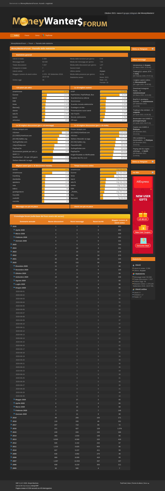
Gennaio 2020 (21, 414)
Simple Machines (33, 483)
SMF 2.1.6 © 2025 (21, 483)
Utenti (138, 265)
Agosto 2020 (20, 281)
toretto (15, 117)
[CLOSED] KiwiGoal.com (22, 136)
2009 (14, 454)
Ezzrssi (15, 95)
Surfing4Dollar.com (20, 142)
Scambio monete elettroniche (82, 104)
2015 (14, 432)
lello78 (15, 114)
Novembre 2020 (21, 270)
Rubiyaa (136, 129)
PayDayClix (17, 148)
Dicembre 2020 (21, 266)
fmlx (72, 195)
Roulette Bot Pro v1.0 (79, 158)
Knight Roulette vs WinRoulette (82, 155)
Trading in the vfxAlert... (142, 110)
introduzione (137, 65)
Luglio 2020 (20, 284)
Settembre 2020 (21, 277)
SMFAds (18, 485)
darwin (15, 111)
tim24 (145, 151)
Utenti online (141, 289)
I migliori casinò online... (142, 80)
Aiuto (129, 483)
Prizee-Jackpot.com (20, 129)
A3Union (16, 132)
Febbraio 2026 (21, 237)
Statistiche (137, 259)
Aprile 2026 (20, 230)
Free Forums (26, 485)
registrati (49, 3)
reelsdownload (139, 93)
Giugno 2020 (20, 288)
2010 (14, 450)
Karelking (16, 176)
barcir (15, 98)
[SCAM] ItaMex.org (20, 139)
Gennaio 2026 (21, 241)
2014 (14, 436)
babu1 (15, 189)
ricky (137, 74)
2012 (14, 443)
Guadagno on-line (77, 107)
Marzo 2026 (20, 234)
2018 (14, 421)
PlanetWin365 (76, 145)
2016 (14, 428)
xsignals (136, 112)
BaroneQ (16, 107)
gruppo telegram (130, 13)
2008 (14, 457)
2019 (14, 418)
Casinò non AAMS (140, 127)
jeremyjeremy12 (139, 121)
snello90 (16, 198)
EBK (14, 101)
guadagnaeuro (18, 192)
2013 (14, 439)
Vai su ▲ (146, 483)
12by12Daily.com (19, 145)
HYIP (73, 91)
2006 (14, 465)
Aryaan (147, 65)
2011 (14, 447)
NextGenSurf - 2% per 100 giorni (25, 157)
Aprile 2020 (20, 403)
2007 (14, 461)
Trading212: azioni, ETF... (142, 71)
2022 (14, 255)
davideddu (17, 179)
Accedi (41, 3)
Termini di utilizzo (137, 483)
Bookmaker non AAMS (141, 119)
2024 (14, 248)
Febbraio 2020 (21, 410)
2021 (14, 259)
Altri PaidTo (75, 114)
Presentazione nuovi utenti (81, 111)
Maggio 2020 (20, 400)
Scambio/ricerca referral (80, 98)
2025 (14, 244)
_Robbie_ (74, 192)
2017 (14, 425)
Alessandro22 (140, 82)
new (14, 185)
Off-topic (74, 120)
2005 (14, 468)
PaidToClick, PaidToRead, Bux (82, 95)
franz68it (16, 195)
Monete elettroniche (78, 117)
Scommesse (75, 101)
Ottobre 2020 (20, 273)
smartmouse (148, 101)
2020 (14, 262)
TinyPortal (123, 483)
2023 (14, 252)
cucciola (16, 201)
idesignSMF (35, 485)
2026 (14, 226)
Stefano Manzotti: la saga (22, 160)
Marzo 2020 (20, 407)
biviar (15, 104)
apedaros (16, 182)
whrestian (16, 120)
